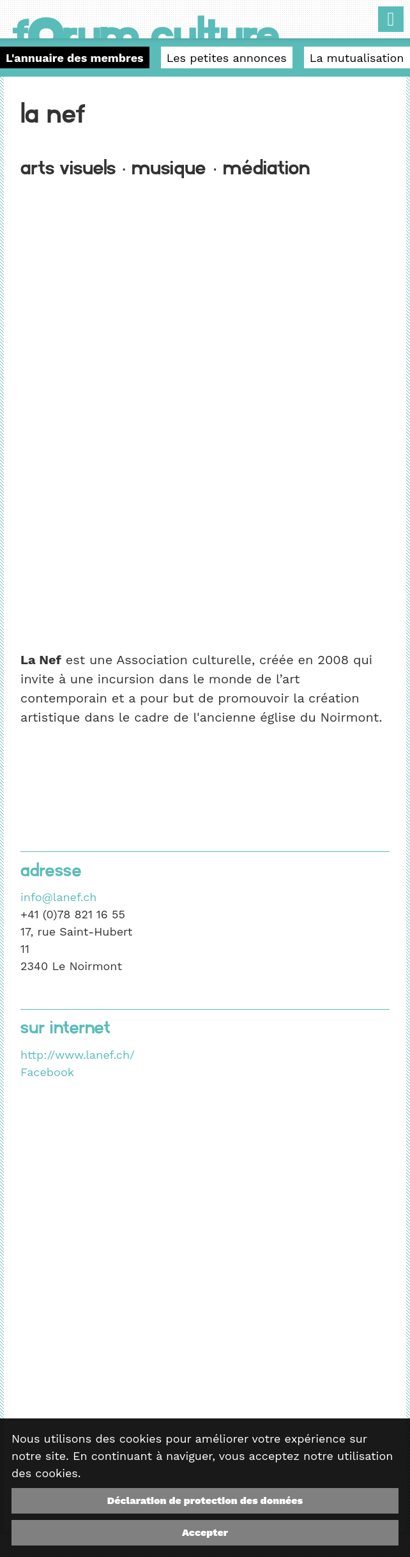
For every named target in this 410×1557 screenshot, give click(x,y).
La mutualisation (357, 58)
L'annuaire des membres (75, 58)
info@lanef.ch (58, 897)
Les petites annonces (227, 58)
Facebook (47, 1072)
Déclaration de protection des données (205, 1500)
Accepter (205, 1532)
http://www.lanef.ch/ (77, 1054)
